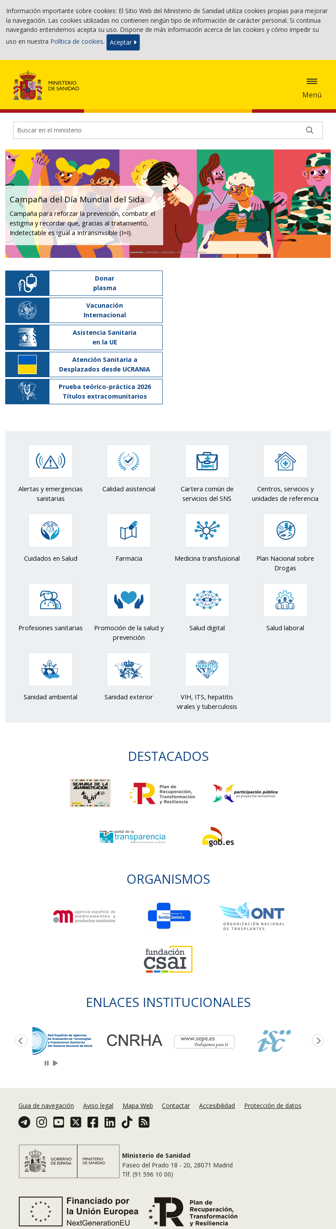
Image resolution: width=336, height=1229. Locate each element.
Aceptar (123, 42)
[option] (67, 1040)
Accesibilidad (217, 1105)
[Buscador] (168, 130)
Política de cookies (76, 42)
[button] (21, 203)
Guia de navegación (46, 1105)
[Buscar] (309, 130)
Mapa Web (137, 1105)
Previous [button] (19, 1041)
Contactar (176, 1105)
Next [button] (316, 1041)
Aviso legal (98, 1105)
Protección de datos (272, 1105)
